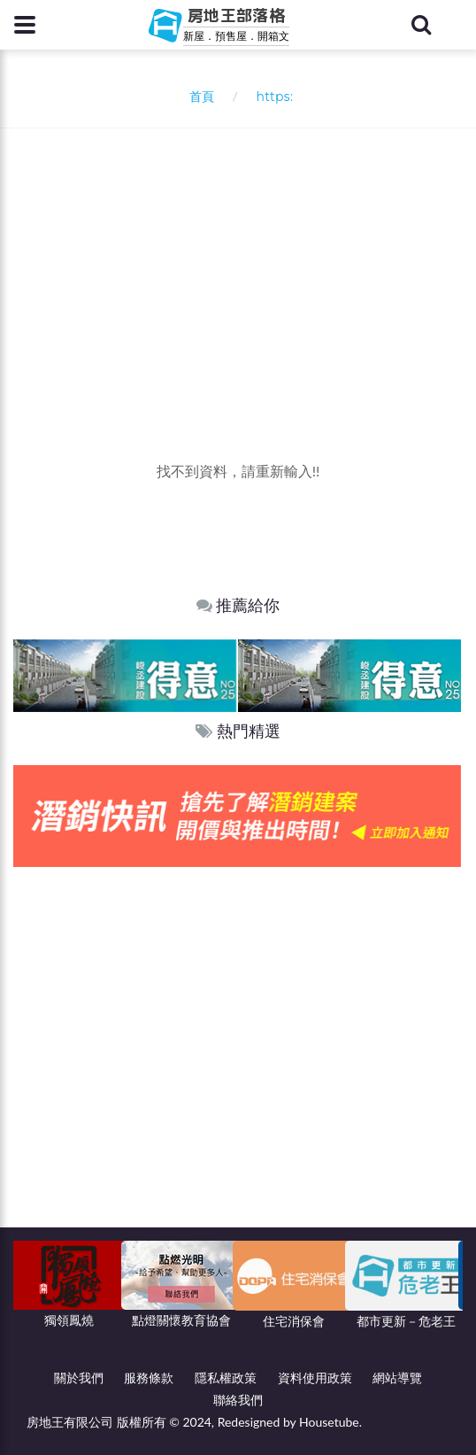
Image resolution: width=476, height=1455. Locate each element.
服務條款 (148, 1377)
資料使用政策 (315, 1377)
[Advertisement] (244, 261)
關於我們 (79, 1377)
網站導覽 (397, 1377)
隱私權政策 (226, 1377)
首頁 (198, 96)
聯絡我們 (238, 1399)
